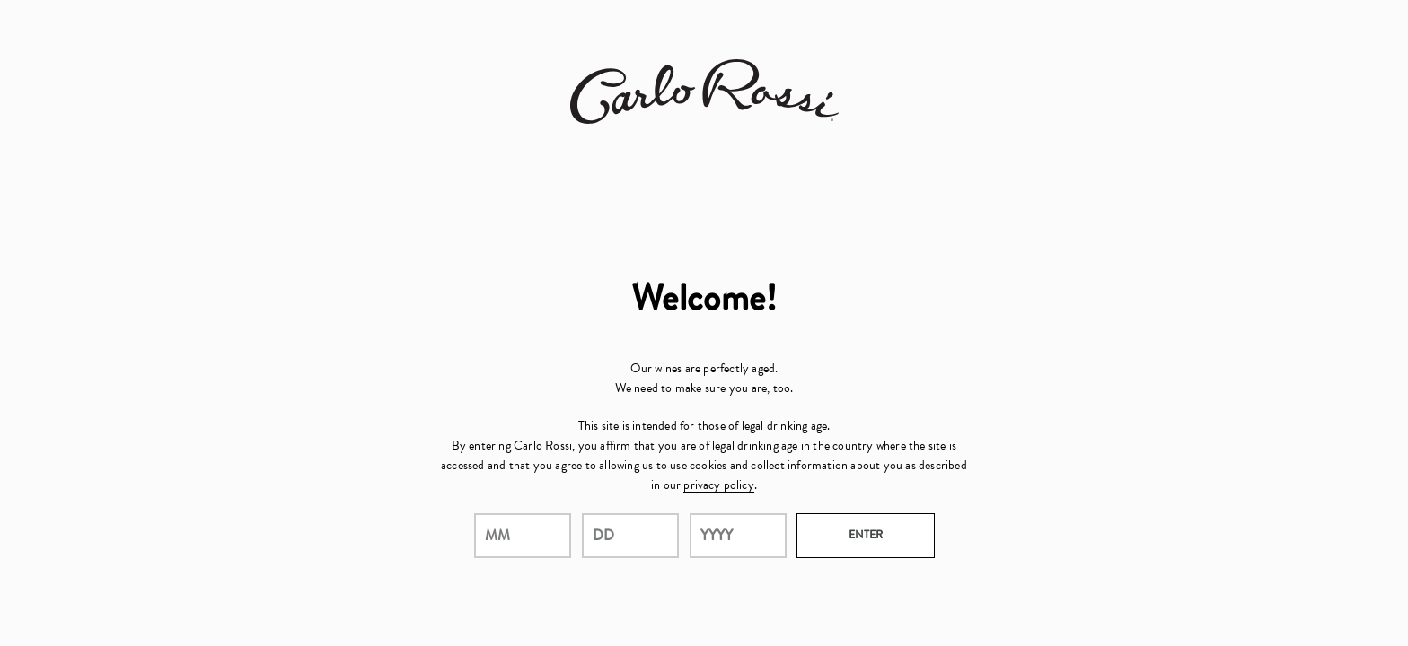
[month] (522, 535)
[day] (630, 535)
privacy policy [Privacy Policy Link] (718, 485)
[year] (738, 535)
